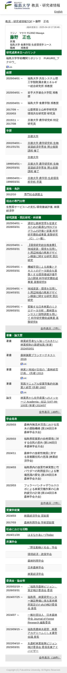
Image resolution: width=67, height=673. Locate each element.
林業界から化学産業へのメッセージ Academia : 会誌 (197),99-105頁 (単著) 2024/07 (39, 401)
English (58, 11)
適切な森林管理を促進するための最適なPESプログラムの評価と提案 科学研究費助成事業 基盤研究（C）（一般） (43, 231)
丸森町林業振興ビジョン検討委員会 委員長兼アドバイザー (43, 647)
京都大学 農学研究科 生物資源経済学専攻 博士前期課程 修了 (43, 167)
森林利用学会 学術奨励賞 (39, 522)
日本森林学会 (36, 567)
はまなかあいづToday (41, 534)
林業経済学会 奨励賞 (36, 515)
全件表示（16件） (50, 657)
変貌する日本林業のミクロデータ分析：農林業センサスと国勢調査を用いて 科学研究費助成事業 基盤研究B (43, 314)
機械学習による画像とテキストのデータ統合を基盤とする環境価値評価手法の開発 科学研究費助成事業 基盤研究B (43, 274)
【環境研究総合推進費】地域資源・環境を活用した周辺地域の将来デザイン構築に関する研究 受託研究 (43, 252)
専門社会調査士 (33, 194)
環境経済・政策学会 (40, 554)
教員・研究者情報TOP (18, 21)
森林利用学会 (36, 560)
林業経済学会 (36, 573)
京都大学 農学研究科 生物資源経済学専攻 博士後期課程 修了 (43, 146)
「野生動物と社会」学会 (42, 547)
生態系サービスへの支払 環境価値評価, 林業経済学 (32, 208)
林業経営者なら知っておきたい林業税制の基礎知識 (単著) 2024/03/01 (39, 344)
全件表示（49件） (50, 411)
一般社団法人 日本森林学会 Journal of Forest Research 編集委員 (42, 618)
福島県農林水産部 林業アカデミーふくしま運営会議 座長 (42, 633)
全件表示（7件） (51, 328)
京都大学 (33, 136)
